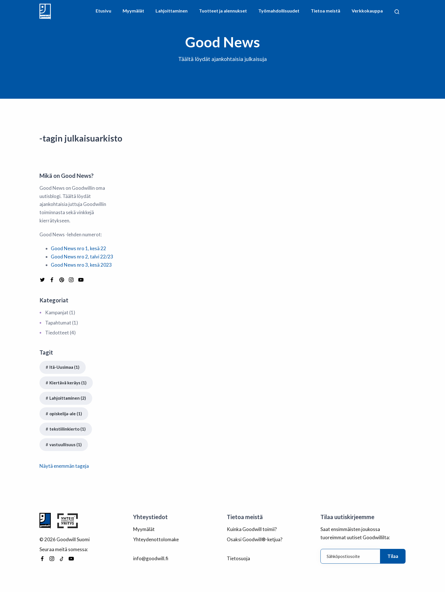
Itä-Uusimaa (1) (64, 367)
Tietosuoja (238, 558)
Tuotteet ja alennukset (223, 10)
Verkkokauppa (367, 10)
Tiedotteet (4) (60, 333)
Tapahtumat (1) (61, 323)
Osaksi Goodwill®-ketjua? (254, 539)
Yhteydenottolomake (156, 539)
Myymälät (133, 10)
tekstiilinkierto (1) (67, 428)
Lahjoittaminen (172, 10)
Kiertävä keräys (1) (68, 382)
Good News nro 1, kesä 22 (78, 248)
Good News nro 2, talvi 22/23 (82, 257)
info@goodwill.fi (150, 558)
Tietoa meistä (325, 10)
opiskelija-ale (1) (65, 413)
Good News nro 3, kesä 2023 (81, 265)
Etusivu (103, 10)
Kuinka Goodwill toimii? (252, 529)
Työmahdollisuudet (278, 10)
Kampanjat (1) (60, 312)
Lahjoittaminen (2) (67, 398)
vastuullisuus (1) (65, 444)
